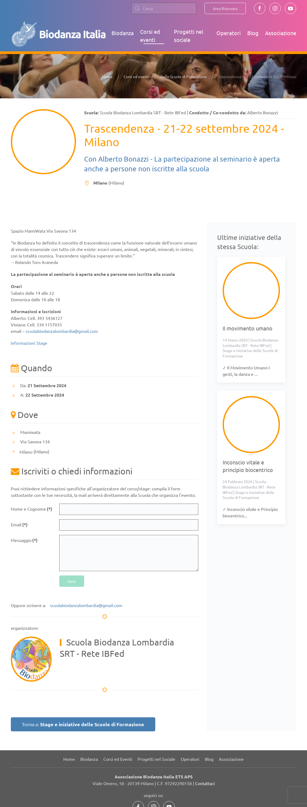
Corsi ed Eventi (117, 759)
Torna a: (83, 724)
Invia (72, 581)
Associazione (280, 32)
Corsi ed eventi (150, 35)
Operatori (228, 32)
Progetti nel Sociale (156, 759)
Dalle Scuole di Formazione (183, 76)
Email (19, 524)
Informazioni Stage (29, 343)
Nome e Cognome (31, 509)
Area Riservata (225, 8)
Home (107, 76)
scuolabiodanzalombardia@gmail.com (62, 331)
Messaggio (24, 540)
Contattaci (205, 783)
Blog (253, 32)
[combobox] (163, 8)
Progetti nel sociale (188, 35)
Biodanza (122, 32)
